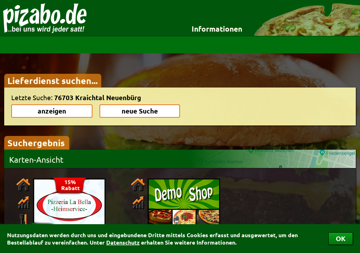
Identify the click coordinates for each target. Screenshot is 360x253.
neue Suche (140, 110)
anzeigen (52, 110)
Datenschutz (123, 242)
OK (341, 238)
